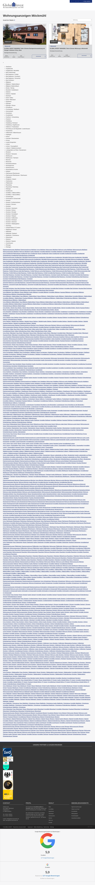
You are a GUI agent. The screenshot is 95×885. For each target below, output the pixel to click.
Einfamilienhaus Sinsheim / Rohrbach (23, 660)
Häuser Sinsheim (55, 612)
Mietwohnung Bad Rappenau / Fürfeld (70, 269)
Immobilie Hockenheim (64, 410)
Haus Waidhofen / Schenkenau (28, 703)
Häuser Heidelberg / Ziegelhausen (29, 395)
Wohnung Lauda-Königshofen (58, 439)
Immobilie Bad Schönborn (57, 288)
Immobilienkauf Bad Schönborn (11, 290)
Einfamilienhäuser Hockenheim (48, 412)
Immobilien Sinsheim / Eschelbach (35, 633)
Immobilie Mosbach (60, 463)
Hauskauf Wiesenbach (75, 709)
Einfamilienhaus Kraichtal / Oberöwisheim (73, 430)
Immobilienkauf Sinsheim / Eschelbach (55, 633)
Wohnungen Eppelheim (59, 337)
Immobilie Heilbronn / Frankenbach (78, 399)
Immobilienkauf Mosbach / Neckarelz (34, 468)
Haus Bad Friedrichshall (38, 265)
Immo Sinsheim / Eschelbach (57, 629)
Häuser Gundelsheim (29, 368)
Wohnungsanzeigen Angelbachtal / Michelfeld (59, 259)
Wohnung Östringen (72, 732)
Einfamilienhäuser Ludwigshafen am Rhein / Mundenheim (76, 459)
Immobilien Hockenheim (76, 410)
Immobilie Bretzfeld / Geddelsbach (77, 311)
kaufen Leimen (29, 443)
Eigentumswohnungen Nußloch (11, 517)
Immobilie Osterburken (50, 542)
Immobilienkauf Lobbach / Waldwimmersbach (67, 451)
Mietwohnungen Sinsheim (14, 610)
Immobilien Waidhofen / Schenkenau (12, 705)
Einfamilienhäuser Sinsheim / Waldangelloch (14, 676)
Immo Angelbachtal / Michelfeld (60, 257)
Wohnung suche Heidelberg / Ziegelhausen (14, 393)
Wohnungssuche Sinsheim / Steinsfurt (52, 664)
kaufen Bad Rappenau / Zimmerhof (24, 284)
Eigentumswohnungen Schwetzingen (12, 581)
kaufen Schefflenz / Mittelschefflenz (20, 571)
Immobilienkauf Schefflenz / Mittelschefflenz (14, 573)
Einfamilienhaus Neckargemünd (19, 505)
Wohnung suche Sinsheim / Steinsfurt (32, 664)
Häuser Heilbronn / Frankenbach (43, 399)
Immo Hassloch (7, 377)
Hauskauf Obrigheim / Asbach (10, 540)
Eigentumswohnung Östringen (28, 730)
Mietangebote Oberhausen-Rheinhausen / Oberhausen (42, 527)
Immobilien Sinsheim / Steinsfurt (11, 668)
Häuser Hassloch (24, 377)
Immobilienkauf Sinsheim (30, 614)
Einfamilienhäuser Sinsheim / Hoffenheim (66, 651)
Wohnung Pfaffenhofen (33, 548)
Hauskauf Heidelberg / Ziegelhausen (19, 397)
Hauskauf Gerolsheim (71, 364)
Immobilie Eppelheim (66, 338)
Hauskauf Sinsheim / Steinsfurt (28, 668)
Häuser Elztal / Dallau (29, 329)
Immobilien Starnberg (61, 678)
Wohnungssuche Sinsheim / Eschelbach (28, 631)
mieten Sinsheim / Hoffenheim (42, 649)
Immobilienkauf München (66, 482)
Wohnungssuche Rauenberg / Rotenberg (62, 558)
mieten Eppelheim (56, 338)
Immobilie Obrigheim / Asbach (67, 538)
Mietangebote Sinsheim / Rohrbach (71, 653)
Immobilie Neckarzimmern (58, 507)
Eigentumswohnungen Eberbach (11, 325)
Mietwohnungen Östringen (64, 730)
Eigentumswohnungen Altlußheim (11, 249)
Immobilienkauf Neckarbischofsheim (45, 496)
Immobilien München (54, 482)
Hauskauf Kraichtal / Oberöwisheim (31, 430)
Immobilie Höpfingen (45, 420)
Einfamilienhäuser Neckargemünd (36, 505)
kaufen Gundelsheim (40, 368)
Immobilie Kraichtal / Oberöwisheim (79, 428)
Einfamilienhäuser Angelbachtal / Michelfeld (75, 263)
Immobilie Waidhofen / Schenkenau (79, 703)
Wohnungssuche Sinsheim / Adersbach (59, 618)
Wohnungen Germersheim (57, 358)
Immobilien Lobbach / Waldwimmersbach (23, 451)
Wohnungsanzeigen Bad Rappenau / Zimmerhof (68, 282)
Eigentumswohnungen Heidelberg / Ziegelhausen (15, 391)
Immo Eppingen (7, 340)
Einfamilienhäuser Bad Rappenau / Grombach (21, 278)
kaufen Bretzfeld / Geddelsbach (60, 311)
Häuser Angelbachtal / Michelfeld (27, 261)
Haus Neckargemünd (83, 501)
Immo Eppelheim (7, 337)
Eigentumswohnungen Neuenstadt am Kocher (15, 511)
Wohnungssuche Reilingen (77, 561)
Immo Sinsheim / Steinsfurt (10, 662)
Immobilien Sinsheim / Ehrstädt (83, 625)
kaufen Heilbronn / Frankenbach (61, 399)
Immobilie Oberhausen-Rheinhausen (19, 523)
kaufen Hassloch (33, 377)
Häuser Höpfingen (25, 420)
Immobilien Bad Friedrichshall (10, 267)
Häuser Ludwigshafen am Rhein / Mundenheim (62, 455)
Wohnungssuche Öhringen (76, 726)
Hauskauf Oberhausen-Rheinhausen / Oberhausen (50, 530)
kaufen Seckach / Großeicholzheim (66, 598)
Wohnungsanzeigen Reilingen (10, 563)
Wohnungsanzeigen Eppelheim (32, 338)
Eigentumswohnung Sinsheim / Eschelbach (38, 629)
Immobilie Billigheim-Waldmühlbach (80, 302)
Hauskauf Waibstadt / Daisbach (33, 699)
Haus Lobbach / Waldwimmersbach (31, 449)
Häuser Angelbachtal (43, 253)
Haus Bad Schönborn (20, 288)
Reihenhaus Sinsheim (51, 610)
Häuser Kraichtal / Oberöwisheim (44, 428)
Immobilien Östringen (42, 734)
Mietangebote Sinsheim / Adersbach (27, 616)
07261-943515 (86, 1)
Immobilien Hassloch (53, 377)
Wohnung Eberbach (24, 327)
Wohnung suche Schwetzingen (74, 581)
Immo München (40, 480)
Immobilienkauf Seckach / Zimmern (28, 606)
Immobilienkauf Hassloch (76, 377)
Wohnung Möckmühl (80, 486)
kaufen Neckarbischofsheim (50, 494)
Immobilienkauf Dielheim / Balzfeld (27, 323)
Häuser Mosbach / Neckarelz (39, 466)
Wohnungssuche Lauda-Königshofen (19, 439)
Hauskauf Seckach (62, 594)
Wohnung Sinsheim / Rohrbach (53, 656)
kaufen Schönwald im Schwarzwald (27, 591)
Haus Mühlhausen (17, 470)
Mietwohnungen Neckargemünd (38, 499)
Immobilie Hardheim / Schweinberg (79, 371)
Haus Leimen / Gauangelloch (26, 445)
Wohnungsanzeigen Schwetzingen (19, 583)
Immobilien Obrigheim (56, 536)
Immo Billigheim (7, 292)
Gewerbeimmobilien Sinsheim (43, 608)
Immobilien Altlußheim (56, 251)
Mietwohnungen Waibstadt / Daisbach (46, 693)
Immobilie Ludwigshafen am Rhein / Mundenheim (23, 457)
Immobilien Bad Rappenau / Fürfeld (75, 273)
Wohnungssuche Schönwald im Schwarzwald (45, 589)
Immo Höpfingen (7, 420)
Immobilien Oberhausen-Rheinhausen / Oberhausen (23, 530)
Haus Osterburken (17, 542)
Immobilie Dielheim (41, 317)
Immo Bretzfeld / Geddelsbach (11, 311)
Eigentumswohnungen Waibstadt (11, 689)
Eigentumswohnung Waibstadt (28, 689)
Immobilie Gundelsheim (52, 368)
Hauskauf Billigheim (65, 292)
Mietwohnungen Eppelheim (32, 337)
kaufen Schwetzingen (47, 583)
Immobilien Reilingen (54, 563)
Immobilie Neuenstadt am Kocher (17, 515)
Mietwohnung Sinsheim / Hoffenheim (33, 645)
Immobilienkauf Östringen (66, 734)
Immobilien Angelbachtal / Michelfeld (81, 261)
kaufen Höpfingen (34, 420)
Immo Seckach (7, 594)
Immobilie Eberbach (44, 327)
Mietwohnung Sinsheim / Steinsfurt (64, 662)
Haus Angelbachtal (32, 253)
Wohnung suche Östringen (29, 732)
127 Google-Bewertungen (47, 858)
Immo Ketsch (6, 424)
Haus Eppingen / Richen (22, 344)
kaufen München (33, 482)
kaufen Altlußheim (35, 251)
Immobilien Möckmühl (34, 488)
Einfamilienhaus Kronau (81, 433)
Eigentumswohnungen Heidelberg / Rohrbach (14, 385)
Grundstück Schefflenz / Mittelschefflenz (35, 569)
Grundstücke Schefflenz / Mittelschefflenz (13, 569)
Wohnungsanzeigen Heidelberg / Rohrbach (47, 387)
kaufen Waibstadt (34, 691)
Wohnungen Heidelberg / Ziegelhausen (80, 391)
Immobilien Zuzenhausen (66, 722)
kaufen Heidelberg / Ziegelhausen (46, 395)
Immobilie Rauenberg (71, 552)
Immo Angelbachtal (8, 253)
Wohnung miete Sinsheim (64, 610)
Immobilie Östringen (32, 734)
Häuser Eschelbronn (28, 348)
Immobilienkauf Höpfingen (80, 420)
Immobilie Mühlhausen (50, 470)
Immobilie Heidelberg (46, 383)
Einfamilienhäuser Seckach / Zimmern (66, 606)
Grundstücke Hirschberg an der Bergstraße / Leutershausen (18, 404)
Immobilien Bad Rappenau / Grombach (19, 276)
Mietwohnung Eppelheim (46, 337)
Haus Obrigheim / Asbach (23, 538)
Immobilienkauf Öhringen (66, 728)
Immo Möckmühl (41, 484)
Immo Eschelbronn (8, 348)
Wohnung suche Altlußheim (65, 249)
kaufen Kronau (29, 433)
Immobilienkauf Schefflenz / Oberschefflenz (62, 577)
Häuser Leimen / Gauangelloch (42, 445)
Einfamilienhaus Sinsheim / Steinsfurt (65, 668)
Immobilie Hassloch (43, 377)
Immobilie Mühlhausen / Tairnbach (77, 474)
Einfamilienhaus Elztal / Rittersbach (45, 335)
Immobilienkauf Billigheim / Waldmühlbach (53, 298)
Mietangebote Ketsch (15, 424)
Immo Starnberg (31, 678)
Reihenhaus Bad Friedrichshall (24, 265)
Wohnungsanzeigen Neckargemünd (54, 501)
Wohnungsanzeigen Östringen (58, 732)
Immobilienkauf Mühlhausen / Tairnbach (44, 476)
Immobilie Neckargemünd (46, 503)
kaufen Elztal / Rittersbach (50, 333)
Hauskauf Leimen (57, 443)
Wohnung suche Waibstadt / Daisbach (38, 695)
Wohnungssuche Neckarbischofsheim (51, 492)
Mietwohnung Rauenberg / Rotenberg (69, 556)
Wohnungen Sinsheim (40, 610)
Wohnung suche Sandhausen (70, 565)
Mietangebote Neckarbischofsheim (26, 490)
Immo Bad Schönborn (8, 288)
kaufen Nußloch (22, 519)
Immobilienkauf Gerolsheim (85, 364)
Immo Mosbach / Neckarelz (10, 466)
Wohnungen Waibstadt (51, 689)
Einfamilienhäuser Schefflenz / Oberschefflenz (23, 579)
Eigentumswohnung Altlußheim (29, 249)
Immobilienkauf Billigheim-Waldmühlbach (51, 304)
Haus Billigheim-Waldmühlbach (28, 302)
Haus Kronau (13, 433)
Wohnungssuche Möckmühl (51, 486)
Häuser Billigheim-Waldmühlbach (44, 302)
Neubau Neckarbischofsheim (21, 497)
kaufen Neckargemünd (21, 503)
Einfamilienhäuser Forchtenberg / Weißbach (14, 356)
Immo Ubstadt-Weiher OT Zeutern (12, 680)
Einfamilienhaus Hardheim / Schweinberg (72, 373)
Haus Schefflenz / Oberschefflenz (29, 575)
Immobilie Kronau (38, 433)
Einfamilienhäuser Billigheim (24, 294)
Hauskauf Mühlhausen (74, 470)
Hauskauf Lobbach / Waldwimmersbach (45, 451)
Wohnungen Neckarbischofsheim (81, 490)
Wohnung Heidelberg (25, 383)
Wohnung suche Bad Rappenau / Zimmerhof (20, 282)
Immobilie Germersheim (58, 360)
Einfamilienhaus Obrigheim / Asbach (46, 540)
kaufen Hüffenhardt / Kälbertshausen (69, 414)
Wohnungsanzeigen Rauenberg (36, 552)
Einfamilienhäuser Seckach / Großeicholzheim (24, 602)
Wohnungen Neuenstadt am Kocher (74, 511)
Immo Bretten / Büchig (8, 307)
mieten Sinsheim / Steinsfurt (65, 666)
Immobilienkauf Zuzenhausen (10, 724)
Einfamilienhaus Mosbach (22, 465)
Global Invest (6, 806)
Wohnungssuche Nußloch (74, 517)
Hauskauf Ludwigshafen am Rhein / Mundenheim (75, 457)
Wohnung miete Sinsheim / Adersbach (19, 618)
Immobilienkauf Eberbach (67, 327)
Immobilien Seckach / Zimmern (82, 604)
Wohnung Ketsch (25, 426)
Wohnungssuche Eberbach (78, 325)
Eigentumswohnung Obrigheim (29, 534)
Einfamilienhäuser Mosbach (37, 465)
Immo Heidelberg (41, 381)
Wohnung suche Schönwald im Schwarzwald (21, 589)
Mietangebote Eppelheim (18, 337)
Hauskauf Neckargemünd (73, 503)
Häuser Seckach (23, 594)
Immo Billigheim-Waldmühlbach (11, 302)
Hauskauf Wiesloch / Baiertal (26, 720)
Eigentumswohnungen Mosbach (11, 461)
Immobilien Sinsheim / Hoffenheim (77, 649)
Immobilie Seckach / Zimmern (66, 604)
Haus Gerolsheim (16, 364)
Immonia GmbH (22, 827)
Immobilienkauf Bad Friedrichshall (42, 267)
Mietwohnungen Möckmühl (66, 484)
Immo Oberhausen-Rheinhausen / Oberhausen (15, 527)
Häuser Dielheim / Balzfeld (36, 321)
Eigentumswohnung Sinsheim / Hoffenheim (38, 643)
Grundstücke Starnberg (9, 678)
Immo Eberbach (40, 325)
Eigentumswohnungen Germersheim (12, 358)
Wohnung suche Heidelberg (66, 381)
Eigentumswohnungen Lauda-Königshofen (14, 437)
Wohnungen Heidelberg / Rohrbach (74, 385)
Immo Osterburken (8, 542)
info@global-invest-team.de (12, 818)
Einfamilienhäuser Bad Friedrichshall (78, 267)
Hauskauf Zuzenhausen (79, 722)
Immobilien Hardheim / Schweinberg (12, 373)
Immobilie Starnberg (50, 678)
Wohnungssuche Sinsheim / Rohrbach (13, 656)
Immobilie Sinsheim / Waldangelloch (81, 672)
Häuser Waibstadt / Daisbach (41, 697)
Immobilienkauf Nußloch (53, 519)
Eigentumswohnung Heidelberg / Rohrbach (38, 385)
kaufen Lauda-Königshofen (73, 439)
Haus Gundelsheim (18, 368)
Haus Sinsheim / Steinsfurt (21, 666)
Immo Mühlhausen (8, 470)
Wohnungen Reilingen (50, 561)
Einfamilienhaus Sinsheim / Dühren (45, 623)
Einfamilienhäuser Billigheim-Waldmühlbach (14, 306)
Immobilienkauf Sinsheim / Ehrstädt (28, 627)
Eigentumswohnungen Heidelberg (11, 381)
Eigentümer (51, 811)
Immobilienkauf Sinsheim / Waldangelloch (52, 674)
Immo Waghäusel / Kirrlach (10, 686)
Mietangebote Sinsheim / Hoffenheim (74, 643)
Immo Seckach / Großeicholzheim (11, 598)
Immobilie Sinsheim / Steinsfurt (81, 666)
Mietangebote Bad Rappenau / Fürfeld (29, 269)
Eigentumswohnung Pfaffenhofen (30, 546)
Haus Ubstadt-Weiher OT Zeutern (29, 680)
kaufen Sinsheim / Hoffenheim (27, 649)
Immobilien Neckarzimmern (72, 507)
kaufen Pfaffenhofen (45, 548)
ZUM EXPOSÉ (38, 56)
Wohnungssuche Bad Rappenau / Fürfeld (66, 271)
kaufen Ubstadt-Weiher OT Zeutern (66, 680)
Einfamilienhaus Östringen (79, 734)
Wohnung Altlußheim (24, 251)
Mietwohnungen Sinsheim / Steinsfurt (45, 662)
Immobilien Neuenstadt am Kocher (35, 515)
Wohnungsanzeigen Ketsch (14, 426)
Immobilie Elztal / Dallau (53, 329)
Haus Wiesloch (52, 715)
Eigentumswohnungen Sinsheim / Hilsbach (14, 635)
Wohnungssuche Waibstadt (78, 689)
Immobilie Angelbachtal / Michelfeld (63, 261)
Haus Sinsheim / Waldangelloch (28, 672)
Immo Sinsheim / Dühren (9, 622)
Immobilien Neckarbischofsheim (11, 496)
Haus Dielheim (15, 317)
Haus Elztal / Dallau (19, 329)
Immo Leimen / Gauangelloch (10, 445)
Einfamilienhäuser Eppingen (24, 342)
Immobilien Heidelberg (57, 383)
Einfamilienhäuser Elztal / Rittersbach (64, 335)
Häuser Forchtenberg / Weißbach (44, 352)
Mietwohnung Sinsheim (28, 610)
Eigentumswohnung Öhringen (27, 726)
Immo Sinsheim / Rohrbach (55, 653)
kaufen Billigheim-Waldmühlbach (61, 302)
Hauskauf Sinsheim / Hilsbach (62, 639)
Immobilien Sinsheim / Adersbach (60, 620)
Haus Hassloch (15, 377)
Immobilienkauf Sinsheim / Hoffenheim (25, 651)
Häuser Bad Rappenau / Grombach (47, 275)
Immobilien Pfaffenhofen (69, 548)
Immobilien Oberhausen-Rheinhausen (39, 523)
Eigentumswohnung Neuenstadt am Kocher (38, 511)
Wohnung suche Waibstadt (64, 689)
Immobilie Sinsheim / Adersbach (43, 620)
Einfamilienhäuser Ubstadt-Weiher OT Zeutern (19, 684)
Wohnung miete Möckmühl (22, 486)
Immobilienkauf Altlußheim (69, 251)
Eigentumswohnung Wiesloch (27, 713)
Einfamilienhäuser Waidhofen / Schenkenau (14, 707)
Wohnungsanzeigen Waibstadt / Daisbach (79, 695)
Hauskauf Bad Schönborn (85, 288)
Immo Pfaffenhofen (44, 546)
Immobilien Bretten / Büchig (72, 307)
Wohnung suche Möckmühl (36, 486)
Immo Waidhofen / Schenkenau (11, 703)
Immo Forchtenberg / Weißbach (11, 352)
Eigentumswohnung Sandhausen (30, 565)
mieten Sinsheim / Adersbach (27, 620)
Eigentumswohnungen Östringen (11, 730)
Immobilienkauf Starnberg (73, 678)
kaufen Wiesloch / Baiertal (66, 718)
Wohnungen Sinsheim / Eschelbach (74, 629)
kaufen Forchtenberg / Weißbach (62, 352)
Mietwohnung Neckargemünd (54, 499)
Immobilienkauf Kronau (68, 433)
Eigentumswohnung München (27, 480)
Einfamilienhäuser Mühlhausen (33, 472)
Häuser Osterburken (28, 542)
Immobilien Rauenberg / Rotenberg (70, 559)
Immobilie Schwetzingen (59, 583)
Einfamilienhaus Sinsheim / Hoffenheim (45, 651)
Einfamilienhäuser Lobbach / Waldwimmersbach (31, 453)
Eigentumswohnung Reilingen (27, 561)
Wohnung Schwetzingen (35, 583)
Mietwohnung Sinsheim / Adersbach (66, 616)
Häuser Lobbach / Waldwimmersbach (50, 449)
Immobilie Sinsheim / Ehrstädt (66, 625)
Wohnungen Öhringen (49, 726)
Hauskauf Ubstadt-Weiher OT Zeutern (38, 682)
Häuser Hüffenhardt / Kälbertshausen (49, 414)
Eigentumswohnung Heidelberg (29, 381)
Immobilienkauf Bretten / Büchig (15, 309)
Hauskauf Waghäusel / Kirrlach (15, 687)
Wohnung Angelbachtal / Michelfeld (80, 259)
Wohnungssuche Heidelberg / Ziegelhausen (37, 393)
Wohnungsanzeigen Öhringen (10, 728)
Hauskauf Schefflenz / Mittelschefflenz (80, 571)
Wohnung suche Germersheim (73, 358)
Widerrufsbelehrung (38, 827)
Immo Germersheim (45, 358)
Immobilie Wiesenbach (50, 709)
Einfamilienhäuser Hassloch (15, 379)
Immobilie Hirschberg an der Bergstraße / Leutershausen (54, 406)
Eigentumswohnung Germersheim (31, 358)
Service (50, 818)
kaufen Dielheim (32, 317)
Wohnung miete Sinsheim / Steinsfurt (12, 664)
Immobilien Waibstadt (55, 691)
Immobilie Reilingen (43, 563)
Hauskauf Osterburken (75, 542)
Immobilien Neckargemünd (60, 503)
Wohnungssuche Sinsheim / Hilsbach (17, 637)
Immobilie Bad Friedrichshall (79, 265)
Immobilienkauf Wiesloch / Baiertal (43, 720)
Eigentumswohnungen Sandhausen (12, 565)
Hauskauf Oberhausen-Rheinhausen (58, 523)
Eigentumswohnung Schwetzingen (31, 581)
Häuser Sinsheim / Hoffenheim (11, 649)
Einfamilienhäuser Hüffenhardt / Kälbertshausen (24, 418)
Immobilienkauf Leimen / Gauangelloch (43, 447)
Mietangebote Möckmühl (52, 484)
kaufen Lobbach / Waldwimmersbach (69, 449)
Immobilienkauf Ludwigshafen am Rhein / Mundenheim (17, 459)
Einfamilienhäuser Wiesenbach (33, 711)
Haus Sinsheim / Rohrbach (68, 656)
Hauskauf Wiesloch (13, 717)
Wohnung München (24, 482)
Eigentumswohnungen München (11, 480)
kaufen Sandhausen (45, 567)
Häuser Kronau (21, 433)
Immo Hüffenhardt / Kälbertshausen (12, 414)
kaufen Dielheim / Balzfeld (50, 321)
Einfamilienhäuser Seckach (15, 596)
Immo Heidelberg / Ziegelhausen (61, 391)
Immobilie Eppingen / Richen (64, 344)
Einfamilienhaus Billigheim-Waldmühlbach (73, 304)
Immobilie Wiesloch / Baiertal (80, 718)
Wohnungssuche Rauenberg (19, 552)
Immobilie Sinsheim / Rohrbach (41, 658)
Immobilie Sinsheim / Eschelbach (17, 633)
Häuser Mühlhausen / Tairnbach (43, 474)
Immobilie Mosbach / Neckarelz (70, 466)
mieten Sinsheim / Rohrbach (25, 658)
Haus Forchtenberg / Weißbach (28, 352)
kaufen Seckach (32, 594)
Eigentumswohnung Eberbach (28, 325)
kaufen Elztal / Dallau (41, 329)
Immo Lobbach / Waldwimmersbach (12, 449)
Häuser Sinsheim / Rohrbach (82, 656)
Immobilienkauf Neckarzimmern (19, 509)
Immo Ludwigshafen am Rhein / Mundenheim (14, 455)
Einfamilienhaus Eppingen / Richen (45, 346)
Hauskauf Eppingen (65, 340)
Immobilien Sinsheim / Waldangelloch (12, 674)
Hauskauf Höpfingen (67, 420)
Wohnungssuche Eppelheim (16, 338)
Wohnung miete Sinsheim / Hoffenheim (71, 645)
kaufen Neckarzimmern (45, 507)
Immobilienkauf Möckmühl (47, 488)
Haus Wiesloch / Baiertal (39, 718)
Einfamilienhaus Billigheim (9, 294)
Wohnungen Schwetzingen (58, 581)
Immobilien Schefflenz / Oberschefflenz (21, 577)
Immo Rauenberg (67, 550)
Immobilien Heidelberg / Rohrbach (29, 389)
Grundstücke (74, 811)
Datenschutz (46, 827)
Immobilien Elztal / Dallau (66, 329)
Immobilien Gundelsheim (64, 368)
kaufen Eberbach (34, 327)
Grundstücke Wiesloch (41, 713)
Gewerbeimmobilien (76, 818)
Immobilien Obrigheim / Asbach (83, 538)
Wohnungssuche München (76, 480)
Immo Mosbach (40, 461)
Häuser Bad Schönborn (32, 288)
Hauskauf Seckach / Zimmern (10, 606)
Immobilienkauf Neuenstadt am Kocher (55, 515)
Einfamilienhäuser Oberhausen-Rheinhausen (37, 525)
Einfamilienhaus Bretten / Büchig (32, 309)
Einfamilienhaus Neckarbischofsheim (64, 496)
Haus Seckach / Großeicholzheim (29, 598)
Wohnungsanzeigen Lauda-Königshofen (39, 439)
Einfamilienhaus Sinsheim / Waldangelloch (74, 674)
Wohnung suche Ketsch (74, 424)
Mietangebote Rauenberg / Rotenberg (28, 556)
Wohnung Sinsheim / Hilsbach (56, 637)
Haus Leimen (13, 443)
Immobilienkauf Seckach (73, 594)
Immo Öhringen (40, 726)
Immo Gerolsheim (7, 364)
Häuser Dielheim (23, 317)
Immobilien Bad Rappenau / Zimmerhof (64, 284)
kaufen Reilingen (33, 563)
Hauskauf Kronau (57, 433)
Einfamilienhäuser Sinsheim (58, 614)
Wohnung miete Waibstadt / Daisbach (18, 695)
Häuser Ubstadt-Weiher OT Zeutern (48, 680)
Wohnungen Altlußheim (52, 249)
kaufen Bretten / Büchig (45, 307)
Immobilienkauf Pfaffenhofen (82, 548)
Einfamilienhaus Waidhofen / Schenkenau (73, 705)
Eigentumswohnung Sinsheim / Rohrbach (36, 653)
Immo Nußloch (38, 517)
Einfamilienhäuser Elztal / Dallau (43, 331)
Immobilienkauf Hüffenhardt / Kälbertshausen (65, 416)
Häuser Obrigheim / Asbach (37, 538)
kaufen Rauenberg (60, 552)
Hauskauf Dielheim (62, 317)
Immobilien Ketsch (52, 426)
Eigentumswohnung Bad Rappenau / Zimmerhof (41, 280)
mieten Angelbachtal (54, 253)
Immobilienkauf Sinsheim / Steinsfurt (45, 668)
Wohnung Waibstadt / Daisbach (11, 697)
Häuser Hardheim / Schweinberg (43, 371)
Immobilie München (43, 482)
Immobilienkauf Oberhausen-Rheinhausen (80, 523)
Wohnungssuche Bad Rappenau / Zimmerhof (44, 282)
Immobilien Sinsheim (8, 614)
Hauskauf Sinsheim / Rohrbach (74, 658)
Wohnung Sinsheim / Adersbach (11, 620)
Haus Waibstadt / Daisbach (27, 697)
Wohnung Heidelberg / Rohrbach (67, 387)
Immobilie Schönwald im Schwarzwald (46, 591)
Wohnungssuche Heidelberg (81, 381)
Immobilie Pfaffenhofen (56, 548)
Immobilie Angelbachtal (65, 253)
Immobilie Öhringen (43, 728)
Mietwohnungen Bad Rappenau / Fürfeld (49, 269)
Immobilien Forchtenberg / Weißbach (12, 354)
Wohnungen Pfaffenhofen (56, 546)
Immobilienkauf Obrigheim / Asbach (28, 540)
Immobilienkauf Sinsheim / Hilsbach (79, 639)
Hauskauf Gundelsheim (78, 368)
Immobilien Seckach (51, 594)
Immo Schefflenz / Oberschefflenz (11, 575)
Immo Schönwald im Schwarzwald (64, 587)
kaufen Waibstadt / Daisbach (56, 697)
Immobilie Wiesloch (79, 715)
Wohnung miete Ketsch (61, 424)
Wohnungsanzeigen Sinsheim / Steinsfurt (72, 664)
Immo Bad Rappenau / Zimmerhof (63, 280)
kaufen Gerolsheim (37, 364)
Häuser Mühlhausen (28, 470)
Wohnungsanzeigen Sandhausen (18, 567)
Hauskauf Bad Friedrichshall (26, 267)
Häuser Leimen (22, 443)
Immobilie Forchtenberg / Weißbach (80, 352)
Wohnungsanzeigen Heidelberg (11, 383)
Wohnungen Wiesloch (73, 713)
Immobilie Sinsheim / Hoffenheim (59, 649)
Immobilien (51, 809)
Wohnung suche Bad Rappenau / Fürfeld (45, 271)
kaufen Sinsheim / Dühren (49, 622)
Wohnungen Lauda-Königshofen (68, 437)
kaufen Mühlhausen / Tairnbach (59, 474)
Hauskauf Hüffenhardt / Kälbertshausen (43, 416)
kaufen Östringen (12, 734)
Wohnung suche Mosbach (62, 461)
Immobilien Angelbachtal (78, 253)
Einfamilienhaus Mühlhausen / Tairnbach (64, 476)
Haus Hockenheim (31, 410)
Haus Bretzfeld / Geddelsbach (27, 311)
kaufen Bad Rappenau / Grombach (66, 275)
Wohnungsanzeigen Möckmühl (66, 486)
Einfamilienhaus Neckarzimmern (36, 509)
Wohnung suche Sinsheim (78, 610)
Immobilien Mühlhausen (62, 470)
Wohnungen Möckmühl (9, 486)
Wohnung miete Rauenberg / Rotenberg (19, 558)
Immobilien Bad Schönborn (71, 288)
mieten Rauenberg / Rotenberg (35, 559)
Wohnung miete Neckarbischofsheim (12, 492)
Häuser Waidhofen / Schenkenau (44, 703)
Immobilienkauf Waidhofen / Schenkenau (51, 705)
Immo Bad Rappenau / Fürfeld (11, 269)
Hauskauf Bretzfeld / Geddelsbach (24, 313)
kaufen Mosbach (50, 463)
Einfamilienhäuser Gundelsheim (34, 370)
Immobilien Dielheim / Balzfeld (80, 321)
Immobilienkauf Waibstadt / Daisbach (51, 699)
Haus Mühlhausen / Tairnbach (26, 474)
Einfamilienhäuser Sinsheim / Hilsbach (32, 641)
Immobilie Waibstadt (44, 691)
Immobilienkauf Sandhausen (82, 567)
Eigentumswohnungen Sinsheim (11, 608)
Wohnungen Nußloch (48, 517)
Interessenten (52, 815)
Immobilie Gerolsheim (48, 364)
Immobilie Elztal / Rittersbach (64, 333)
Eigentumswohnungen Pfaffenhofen (12, 546)
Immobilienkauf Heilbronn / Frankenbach (50, 401)
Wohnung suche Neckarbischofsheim (31, 492)
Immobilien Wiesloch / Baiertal (11, 720)
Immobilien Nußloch (41, 519)
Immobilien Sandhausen (68, 567)
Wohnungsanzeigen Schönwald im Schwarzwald (70, 589)
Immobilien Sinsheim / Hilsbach (46, 639)
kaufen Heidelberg (35, 383)
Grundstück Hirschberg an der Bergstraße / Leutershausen (49, 404)
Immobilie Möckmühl (23, 488)
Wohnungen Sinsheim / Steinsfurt (82, 662)
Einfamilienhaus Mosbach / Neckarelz (54, 468)
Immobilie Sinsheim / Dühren (64, 622)
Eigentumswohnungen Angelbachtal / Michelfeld (15, 257)
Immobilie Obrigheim (45, 536)
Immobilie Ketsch (42, 426)
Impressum (30, 827)
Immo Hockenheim (8, 410)
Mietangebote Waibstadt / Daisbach (27, 693)
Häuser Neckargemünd (9, 503)
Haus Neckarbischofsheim (20, 494)
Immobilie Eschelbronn (50, 348)
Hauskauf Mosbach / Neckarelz (16, 468)
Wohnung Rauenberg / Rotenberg (17, 559)
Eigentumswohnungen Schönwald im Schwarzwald (16, 587)
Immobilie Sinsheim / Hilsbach (30, 639)
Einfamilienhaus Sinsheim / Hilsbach (12, 641)
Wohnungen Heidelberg (53, 381)
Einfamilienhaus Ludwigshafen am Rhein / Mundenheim (46, 459)
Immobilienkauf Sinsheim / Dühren (27, 623)
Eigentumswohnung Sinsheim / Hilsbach (35, 635)
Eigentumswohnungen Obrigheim (11, 534)
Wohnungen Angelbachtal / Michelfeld (78, 257)
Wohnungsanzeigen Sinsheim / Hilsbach (37, 637)
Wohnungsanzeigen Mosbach (10, 463)
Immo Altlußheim (41, 249)
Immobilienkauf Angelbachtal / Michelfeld (31, 263)
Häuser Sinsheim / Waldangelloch (45, 672)
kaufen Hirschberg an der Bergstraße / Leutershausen (25, 406)
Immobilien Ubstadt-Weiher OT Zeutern (17, 682)
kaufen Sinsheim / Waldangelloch (63, 672)
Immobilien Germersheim (71, 360)
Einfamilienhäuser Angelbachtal (26, 255)
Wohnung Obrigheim (24, 536)
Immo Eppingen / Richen (9, 344)
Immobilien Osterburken (62, 542)
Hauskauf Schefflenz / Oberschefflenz (41, 577)
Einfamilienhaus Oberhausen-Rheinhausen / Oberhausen (24, 532)
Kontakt (50, 822)
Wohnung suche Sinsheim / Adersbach (39, 618)
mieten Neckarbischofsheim (64, 494)
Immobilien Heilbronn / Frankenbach (12, 401)
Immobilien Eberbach (54, 327)
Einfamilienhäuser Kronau (9, 435)
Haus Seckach (14, 594)
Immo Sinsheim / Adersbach (10, 616)
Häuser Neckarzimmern (32, 507)
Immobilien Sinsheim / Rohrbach (57, 658)
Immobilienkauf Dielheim (74, 317)
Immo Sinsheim (79, 608)
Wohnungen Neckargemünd (69, 499)
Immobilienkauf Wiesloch (24, 717)
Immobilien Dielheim (52, 317)
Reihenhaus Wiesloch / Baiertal (24, 718)
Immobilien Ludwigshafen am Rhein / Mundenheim (49, 457)
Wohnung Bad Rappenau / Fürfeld (22, 273)
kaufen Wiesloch (69, 715)
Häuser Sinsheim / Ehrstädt (37, 625)
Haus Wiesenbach (17, 709)
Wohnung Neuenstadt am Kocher (71, 513)
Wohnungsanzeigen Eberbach (11, 327)
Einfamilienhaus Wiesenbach (17, 711)
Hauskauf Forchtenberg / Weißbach (31, 354)
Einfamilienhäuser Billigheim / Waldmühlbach (14, 300)
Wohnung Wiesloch (43, 715)
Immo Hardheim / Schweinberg (11, 371)
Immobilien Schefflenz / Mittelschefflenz (60, 571)
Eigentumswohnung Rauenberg (29, 550)
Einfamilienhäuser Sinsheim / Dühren (64, 623)
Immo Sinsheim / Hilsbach (53, 635)
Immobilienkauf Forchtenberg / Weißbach (51, 354)
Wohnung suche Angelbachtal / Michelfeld (14, 259)
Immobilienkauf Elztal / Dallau (10, 331)
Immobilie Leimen (38, 443)
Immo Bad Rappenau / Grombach (11, 275)
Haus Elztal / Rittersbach (22, 333)
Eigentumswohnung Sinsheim (27, 608)
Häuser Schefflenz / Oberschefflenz (47, 575)
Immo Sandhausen (44, 565)
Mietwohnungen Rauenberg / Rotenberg (49, 556)
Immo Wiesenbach (8, 709)
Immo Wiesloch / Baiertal (9, 718)
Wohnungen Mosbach (49, 461)
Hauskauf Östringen (54, 734)
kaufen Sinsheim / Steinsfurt (50, 666)
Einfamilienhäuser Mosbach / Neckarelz (74, 468)
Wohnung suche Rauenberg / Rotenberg (40, 558)
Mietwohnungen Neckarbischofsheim (44, 490)
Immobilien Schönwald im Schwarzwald (66, 591)
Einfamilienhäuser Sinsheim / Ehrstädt (66, 627)
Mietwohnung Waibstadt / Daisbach (65, 693)
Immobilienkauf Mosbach (9, 465)
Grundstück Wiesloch (53, 713)
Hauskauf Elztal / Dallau (79, 329)
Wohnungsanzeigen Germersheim (19, 360)
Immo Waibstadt (40, 689)
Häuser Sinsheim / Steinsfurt (35, 666)
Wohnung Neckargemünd (71, 501)
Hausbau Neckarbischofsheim (37, 497)
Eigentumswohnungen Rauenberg (12, 550)
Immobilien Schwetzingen (72, 583)
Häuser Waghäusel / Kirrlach (38, 686)
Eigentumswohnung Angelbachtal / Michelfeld (40, 257)
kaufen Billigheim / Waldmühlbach (64, 296)
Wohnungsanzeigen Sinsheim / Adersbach (81, 618)
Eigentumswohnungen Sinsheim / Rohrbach (14, 653)
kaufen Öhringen (33, 728)
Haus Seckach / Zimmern (23, 604)
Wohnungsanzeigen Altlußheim (11, 251)
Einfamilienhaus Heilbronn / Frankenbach (72, 401)
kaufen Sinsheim (65, 612)
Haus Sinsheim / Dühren (22, 622)
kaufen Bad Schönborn (44, 288)
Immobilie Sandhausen (56, 567)
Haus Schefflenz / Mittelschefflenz (72, 569)
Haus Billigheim (16, 292)
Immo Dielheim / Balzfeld (9, 321)
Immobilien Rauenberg (83, 552)
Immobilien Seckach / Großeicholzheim (22, 600)
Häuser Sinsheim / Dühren (36, 622)
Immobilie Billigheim (43, 292)
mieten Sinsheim (74, 612)
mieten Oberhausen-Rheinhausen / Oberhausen (55, 528)
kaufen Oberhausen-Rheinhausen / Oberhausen (30, 528)
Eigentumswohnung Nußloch (27, 517)
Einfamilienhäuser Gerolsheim (25, 366)
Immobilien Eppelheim (78, 338)
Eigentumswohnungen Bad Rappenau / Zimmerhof (16, 280)
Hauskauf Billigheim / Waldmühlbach (32, 298)
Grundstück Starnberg (21, 678)
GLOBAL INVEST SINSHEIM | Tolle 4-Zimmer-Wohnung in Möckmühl (69, 48)
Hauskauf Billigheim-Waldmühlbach (31, 304)
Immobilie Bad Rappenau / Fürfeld (56, 273)
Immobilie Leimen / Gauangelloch (75, 445)
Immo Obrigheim (41, 534)
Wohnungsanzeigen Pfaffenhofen (18, 548)
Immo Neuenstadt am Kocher (57, 511)
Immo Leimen (6, 443)
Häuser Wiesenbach (28, 709)
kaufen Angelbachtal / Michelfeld (45, 261)
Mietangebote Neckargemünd (22, 499)
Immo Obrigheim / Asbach (9, 538)
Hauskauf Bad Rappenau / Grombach (39, 276)
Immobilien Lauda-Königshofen (18, 441)
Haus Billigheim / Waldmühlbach (28, 296)
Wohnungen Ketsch (50, 424)
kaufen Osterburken (39, 542)
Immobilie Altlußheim (45, 251)
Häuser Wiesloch (60, 715)
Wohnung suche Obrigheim (65, 534)
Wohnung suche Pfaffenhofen (70, 546)
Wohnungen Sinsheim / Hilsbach (68, 635)
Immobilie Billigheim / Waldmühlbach (82, 296)
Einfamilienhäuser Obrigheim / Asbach (66, 540)
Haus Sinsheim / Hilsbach (71, 637)
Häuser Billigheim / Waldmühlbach (46, 296)
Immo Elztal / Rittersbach (9, 333)
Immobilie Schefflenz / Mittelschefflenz (39, 571)
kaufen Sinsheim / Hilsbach (15, 639)
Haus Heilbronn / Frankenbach (27, 399)
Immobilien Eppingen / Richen (79, 344)
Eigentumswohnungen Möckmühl (11, 484)
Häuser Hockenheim (41, 410)
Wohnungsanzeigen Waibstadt (11, 691)
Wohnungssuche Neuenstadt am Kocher (29, 513)
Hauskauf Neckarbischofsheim (27, 496)
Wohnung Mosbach (24, 463)
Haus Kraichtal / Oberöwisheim (27, 428)
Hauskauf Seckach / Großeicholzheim (42, 600)
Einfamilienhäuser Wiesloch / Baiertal (80, 720)
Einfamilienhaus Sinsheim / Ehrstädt (46, 627)
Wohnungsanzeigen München (10, 482)
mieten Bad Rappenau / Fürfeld (39, 273)
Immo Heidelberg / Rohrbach (56, 385)
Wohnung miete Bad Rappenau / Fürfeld (23, 271)
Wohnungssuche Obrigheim (80, 534)
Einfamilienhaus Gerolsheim (10, 366)
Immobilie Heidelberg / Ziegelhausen (65, 395)
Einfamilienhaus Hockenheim (32, 412)
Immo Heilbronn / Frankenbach (11, 399)
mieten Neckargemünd (33, 503)
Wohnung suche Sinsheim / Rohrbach (79, 654)
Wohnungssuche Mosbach (76, 461)
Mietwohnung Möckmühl (79, 484)
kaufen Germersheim (46, 360)
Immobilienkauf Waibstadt (68, 691)
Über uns (51, 820)
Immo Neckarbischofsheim (10, 490)
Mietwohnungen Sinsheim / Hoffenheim (13, 645)
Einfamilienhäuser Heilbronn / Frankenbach (14, 402)
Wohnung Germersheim (34, 360)
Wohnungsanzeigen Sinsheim (25, 612)
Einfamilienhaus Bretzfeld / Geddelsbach (65, 313)
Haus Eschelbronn (17, 348)
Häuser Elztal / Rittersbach (36, 333)
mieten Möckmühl (13, 488)
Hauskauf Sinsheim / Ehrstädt (10, 627)
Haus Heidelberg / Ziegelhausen (11, 395)
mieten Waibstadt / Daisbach (71, 697)
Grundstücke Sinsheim (57, 608)
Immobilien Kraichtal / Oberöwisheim (12, 430)
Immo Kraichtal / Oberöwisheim (11, 428)
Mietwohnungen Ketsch (27, 424)
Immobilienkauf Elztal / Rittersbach (27, 335)
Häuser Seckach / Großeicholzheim (47, 598)
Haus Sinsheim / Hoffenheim (83, 647)
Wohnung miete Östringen (15, 732)
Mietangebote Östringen (51, 730)
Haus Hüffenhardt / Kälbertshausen (31, 414)
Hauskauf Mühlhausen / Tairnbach (24, 476)
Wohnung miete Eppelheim (72, 337)
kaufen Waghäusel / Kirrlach (53, 686)
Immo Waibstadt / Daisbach (10, 693)
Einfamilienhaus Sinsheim (44, 614)
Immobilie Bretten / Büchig (58, 307)
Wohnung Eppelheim (45, 338)
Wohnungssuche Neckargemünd (36, 501)
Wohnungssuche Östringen (43, 732)
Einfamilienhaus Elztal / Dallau (26, 331)
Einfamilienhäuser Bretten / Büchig (50, 309)
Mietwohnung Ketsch (39, 424)
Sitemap (52, 827)
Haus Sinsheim (47, 612)
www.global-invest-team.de (12, 820)
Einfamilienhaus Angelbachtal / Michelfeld (53, 263)
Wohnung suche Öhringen (62, 726)
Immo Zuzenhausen (8, 722)
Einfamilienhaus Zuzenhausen (26, 724)
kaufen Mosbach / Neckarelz (54, 466)
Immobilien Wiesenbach (62, 709)
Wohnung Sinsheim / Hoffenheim (67, 647)
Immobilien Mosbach (71, 463)
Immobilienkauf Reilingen (66, 563)
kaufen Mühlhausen (38, 470)
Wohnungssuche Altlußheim (80, 249)
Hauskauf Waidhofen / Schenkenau (31, 705)
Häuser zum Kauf (75, 809)
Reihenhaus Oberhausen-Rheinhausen (30, 521)
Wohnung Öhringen (24, 728)
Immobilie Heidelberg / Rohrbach (11, 389)
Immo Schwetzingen (46, 581)
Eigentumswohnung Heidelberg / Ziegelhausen (41, 391)
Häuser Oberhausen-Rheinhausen (67, 521)
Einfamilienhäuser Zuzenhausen (42, 724)
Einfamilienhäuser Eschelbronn (33, 350)
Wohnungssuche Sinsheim (10, 612)
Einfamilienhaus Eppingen (9, 342)
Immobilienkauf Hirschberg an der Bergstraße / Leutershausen (27, 408)
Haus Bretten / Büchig (20, 307)
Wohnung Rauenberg (49, 552)
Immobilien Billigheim (54, 292)
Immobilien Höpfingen (56, 420)
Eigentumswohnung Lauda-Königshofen (35, 437)
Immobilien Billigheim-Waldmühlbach (12, 304)
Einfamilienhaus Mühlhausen (17, 472)
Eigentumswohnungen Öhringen (11, 726)
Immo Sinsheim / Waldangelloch (11, 672)
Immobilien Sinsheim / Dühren (80, 622)
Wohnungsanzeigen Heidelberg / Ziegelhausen (61, 393)
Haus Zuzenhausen (19, 722)
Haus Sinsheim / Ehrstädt (23, 625)
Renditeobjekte (74, 815)
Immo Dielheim (7, 317)
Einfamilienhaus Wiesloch (38, 717)
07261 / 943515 (8, 814)
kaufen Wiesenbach (39, 709)
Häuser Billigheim (24, 292)
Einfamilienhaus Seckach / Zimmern (46, 606)
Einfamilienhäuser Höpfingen (24, 422)
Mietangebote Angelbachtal (20, 253)
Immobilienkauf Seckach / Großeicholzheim (63, 600)
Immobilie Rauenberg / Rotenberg (51, 559)
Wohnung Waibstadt (24, 691)
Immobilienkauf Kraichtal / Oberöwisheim (51, 430)
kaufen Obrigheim (34, 536)
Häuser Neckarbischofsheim (35, 494)
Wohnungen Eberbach (50, 325)
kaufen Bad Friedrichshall (65, 265)
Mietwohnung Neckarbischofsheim (63, 490)
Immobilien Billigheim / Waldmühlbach (13, 298)
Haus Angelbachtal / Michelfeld (11, 261)
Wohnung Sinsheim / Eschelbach (70, 631)
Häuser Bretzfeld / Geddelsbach (43, 311)
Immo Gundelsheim (8, 368)
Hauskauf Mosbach (82, 463)
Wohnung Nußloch (12, 519)
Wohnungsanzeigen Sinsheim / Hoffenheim (47, 647)
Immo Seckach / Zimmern (9, 604)
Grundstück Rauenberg (57, 550)
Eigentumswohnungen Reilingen (11, 561)
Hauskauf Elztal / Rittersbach (10, 335)
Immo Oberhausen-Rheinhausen (11, 521)
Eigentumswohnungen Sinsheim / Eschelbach (15, 629)
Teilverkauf (51, 813)
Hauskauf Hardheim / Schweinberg (31, 373)
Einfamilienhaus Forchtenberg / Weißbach (73, 354)
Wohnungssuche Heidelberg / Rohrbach (25, 387)
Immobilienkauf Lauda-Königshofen (35, 441)
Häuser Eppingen (24, 340)
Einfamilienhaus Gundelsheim (18, 370)
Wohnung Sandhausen (33, 567)
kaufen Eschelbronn (39, 348)
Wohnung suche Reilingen (63, 561)
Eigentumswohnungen (76, 806)
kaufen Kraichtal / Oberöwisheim (61, 428)
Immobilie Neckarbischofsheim (80, 494)
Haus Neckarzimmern (20, 507)
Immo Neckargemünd (8, 499)
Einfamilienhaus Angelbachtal (10, 255)
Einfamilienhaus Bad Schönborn (28, 290)
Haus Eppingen (16, 340)
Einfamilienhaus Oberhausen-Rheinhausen (14, 525)
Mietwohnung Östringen (77, 730)
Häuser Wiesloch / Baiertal (52, 718)
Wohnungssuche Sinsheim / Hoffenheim (25, 647)
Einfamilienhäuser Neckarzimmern (54, 509)
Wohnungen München (50, 480)
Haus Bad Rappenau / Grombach (29, 275)
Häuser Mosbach (41, 463)
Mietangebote (74, 813)
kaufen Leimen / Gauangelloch (58, 445)
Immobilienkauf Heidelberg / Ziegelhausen (40, 397)
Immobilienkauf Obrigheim (69, 536)
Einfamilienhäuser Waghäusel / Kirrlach (72, 687)
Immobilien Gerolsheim (60, 364)
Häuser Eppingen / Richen (36, 344)
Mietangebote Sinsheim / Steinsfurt (26, 662)
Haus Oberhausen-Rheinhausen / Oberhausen (68, 527)
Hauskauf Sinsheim (19, 614)
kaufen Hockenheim (52, 410)
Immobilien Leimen (48, 443)
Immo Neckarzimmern (8, 507)
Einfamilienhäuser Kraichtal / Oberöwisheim (14, 432)
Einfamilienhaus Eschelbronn (17, 350)
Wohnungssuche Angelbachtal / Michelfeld (36, 259)
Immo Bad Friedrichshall (9, 265)
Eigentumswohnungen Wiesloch (11, 713)
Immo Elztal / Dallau (8, 329)
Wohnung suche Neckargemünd (19, 501)
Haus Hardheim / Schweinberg (27, 371)
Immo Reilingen (40, 561)
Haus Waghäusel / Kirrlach (24, 686)
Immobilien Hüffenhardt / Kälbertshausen (21, 416)
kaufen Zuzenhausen (41, 722)
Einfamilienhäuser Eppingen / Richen (64, 346)
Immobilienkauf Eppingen (76, 340)
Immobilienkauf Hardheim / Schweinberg (50, 373)
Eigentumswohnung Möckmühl (28, 484)
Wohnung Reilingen (24, 563)
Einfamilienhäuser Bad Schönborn (45, 290)
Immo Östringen (40, 730)
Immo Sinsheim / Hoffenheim (57, 643)
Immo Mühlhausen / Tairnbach (11, 474)
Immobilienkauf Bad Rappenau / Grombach (60, 276)
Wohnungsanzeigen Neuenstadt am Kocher (51, 513)
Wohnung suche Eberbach (63, 325)
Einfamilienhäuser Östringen (10, 736)
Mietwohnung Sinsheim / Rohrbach (23, 654)
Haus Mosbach (33, 463)
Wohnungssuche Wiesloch (15, 715)
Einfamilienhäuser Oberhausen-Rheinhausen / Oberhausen (55, 532)
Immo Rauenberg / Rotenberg (10, 556)
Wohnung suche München (62, 480)
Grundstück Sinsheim (69, 608)
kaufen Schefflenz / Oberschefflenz (66, 575)
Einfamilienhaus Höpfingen (10, 422)
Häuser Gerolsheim (27, 364)
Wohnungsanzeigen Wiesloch (29, 715)
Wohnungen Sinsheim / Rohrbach (41, 654)
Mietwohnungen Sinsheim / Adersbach (47, 616)
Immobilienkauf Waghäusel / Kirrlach (33, 687)
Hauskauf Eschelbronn (75, 348)
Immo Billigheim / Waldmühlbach (11, 296)
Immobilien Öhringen (54, 728)
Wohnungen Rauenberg (78, 550)
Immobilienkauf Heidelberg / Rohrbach (48, 389)
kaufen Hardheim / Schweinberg (61, 371)
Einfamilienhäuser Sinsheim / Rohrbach (44, 660)
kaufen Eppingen (33, 340)
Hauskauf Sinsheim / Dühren (10, 623)
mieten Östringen (22, 734)
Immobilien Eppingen (54, 340)
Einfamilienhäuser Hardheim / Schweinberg (14, 375)
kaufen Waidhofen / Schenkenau (61, 703)
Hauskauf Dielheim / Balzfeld (10, 323)
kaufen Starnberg (40, 678)
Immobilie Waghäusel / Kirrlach (69, 686)
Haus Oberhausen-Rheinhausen (49, 521)
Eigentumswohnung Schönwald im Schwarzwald (42, 587)
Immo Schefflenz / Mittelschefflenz (54, 569)
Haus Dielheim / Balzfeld (22, 321)
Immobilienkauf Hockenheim (17, 412)
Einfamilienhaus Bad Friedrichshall (60, 267)
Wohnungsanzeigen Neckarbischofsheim (72, 492)
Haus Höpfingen (16, 420)
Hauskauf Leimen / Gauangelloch (24, 447)
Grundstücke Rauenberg (44, 550)
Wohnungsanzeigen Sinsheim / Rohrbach (34, 656)
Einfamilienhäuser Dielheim (15, 319)
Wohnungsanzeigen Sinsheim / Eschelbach (51, 631)
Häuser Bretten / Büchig (32, 307)
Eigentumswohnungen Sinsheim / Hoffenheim (15, 643)
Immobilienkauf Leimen (69, 443)
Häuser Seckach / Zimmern (37, 604)
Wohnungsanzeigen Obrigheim (11, 536)
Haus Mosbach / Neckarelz (24, 466)
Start (50, 806)
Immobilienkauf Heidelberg (71, 383)
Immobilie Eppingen (43, 340)
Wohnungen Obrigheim (52, 534)
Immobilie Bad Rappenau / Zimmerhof (43, 284)
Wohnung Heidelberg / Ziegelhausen (82, 393)
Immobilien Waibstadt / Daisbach (16, 699)
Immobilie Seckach (41, 594)
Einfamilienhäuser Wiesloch (52, 717)
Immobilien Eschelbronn (62, 348)
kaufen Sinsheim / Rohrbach (10, 658)
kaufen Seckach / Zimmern (51, 604)
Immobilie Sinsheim (84, 612)
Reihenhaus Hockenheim (19, 410)
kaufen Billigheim (33, 292)
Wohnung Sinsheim (38, 612)
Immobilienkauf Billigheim (77, 292)
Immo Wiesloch (63, 713)
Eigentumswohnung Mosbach (27, 461)
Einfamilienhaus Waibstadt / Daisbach (71, 699)
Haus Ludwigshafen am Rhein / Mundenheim (38, 455)
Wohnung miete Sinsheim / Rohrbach (60, 654)
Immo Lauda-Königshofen (53, 437)
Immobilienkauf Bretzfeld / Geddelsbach (44, 313)
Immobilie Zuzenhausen (53, 722)
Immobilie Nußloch (31, 519)
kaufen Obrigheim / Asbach (52, 538)
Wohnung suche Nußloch (60, 517)
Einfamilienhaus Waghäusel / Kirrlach (52, 687)
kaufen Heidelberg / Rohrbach (83, 387)
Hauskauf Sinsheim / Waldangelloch (32, 674)
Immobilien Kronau (48, 433)
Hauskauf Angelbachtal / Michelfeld (12, 263)
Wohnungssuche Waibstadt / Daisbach (58, 695)
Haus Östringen (81, 732)
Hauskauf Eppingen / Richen (10, 346)
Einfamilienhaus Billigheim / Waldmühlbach (75, 298)
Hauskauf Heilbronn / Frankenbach (31, 401)
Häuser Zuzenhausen (29, 722)
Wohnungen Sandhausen (55, 565)
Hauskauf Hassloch (64, 377)
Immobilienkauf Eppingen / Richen (27, 346)
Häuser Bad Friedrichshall (51, 265)
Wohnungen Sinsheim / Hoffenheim (52, 645)
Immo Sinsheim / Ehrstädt (9, 625)
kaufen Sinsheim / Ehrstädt (51, 625)
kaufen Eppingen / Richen (49, 344)
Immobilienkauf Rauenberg (10, 554)
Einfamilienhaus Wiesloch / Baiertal (61, 720)
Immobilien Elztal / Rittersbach (80, 333)
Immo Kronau (6, 433)
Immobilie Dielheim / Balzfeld (64, 321)
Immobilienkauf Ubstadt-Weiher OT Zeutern (59, 682)
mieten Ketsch (34, 426)
